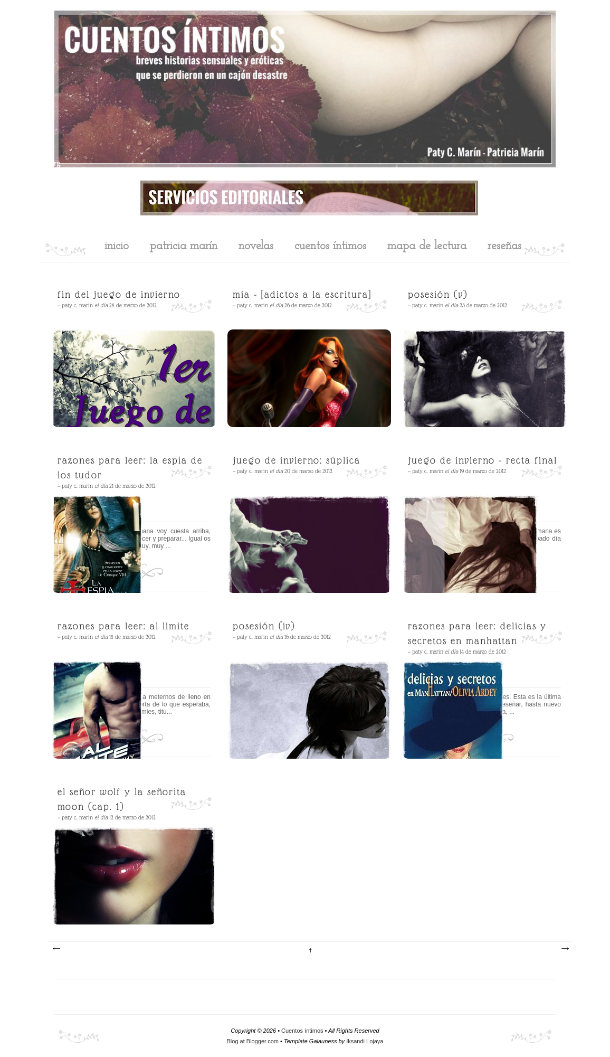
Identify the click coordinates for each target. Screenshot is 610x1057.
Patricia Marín (183, 246)
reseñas (504, 246)
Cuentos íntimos (302, 1030)
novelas (256, 246)
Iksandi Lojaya (364, 1041)
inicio (116, 246)
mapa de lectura (426, 246)
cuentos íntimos (330, 246)
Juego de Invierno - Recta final (482, 460)
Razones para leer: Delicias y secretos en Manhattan (477, 633)
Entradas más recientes (56, 949)
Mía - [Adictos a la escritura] (302, 294)
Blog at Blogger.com (253, 1041)
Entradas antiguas (564, 949)
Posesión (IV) (264, 625)
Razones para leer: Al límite (123, 625)
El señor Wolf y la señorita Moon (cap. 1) (122, 799)
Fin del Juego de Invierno (119, 294)
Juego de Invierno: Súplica (296, 460)
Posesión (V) (438, 294)
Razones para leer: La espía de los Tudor (130, 467)
